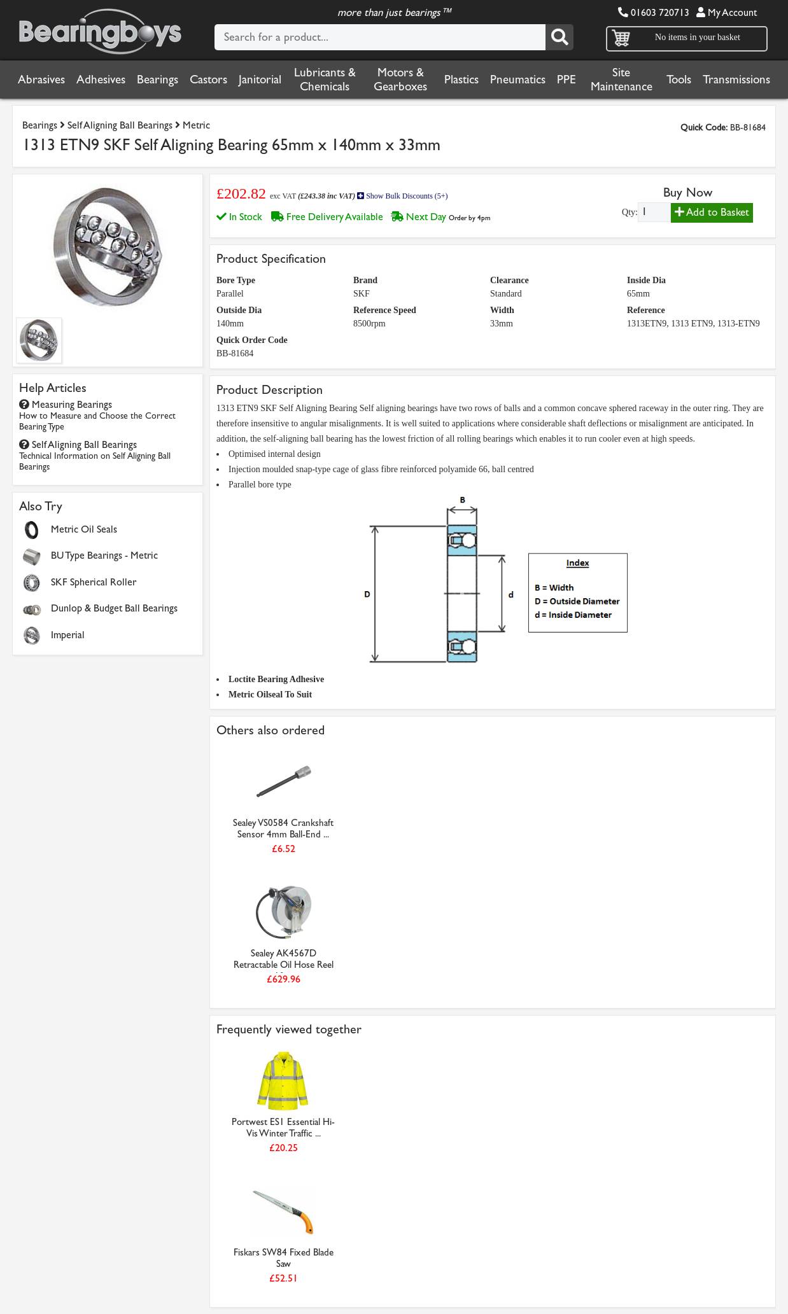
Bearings (157, 80)
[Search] (559, 37)
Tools (678, 80)
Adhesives (100, 80)
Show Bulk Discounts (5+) (402, 196)
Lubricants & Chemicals (325, 80)
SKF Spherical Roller (93, 582)
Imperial (68, 635)
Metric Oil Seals (84, 529)
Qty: (630, 212)
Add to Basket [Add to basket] (712, 212)
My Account (726, 12)
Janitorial (260, 80)
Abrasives (41, 80)
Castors (208, 80)
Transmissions (736, 80)
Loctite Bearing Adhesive (276, 679)
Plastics (461, 80)
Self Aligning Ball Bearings (119, 125)
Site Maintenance (621, 80)
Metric (196, 125)
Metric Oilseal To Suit (270, 694)
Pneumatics (517, 80)
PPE (566, 80)
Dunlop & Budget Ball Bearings (114, 608)
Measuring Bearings (97, 415)
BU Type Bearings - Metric (104, 555)
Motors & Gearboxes (400, 80)
